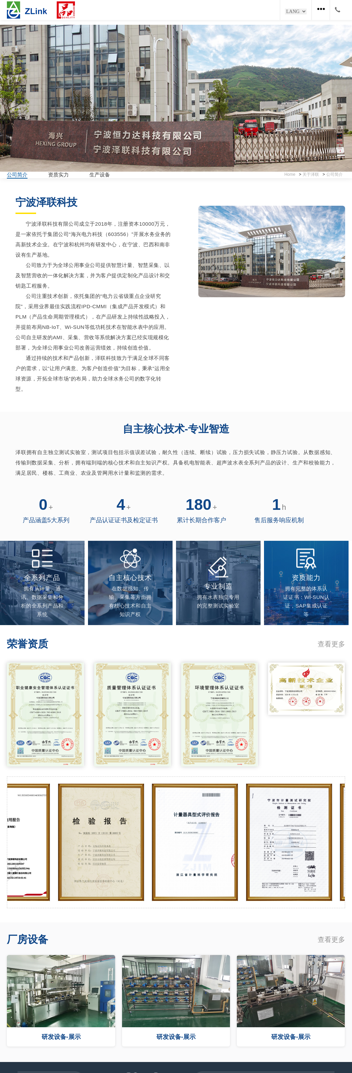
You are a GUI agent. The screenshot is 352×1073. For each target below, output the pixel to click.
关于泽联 (310, 174)
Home (289, 174)
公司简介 (17, 175)
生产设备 (99, 175)
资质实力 (58, 175)
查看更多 (331, 644)
